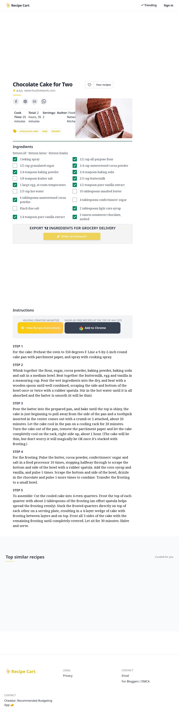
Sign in (168, 5)
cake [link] (45, 131)
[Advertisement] (89, 45)
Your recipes (103, 84)
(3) (21, 90)
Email (125, 676)
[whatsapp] (44, 101)
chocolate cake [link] (28, 131)
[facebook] (16, 101)
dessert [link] (55, 131)
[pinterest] (25, 101)
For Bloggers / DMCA (136, 681)
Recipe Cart (23, 671)
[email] (34, 101)
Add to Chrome (92, 328)
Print (123, 85)
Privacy (67, 676)
